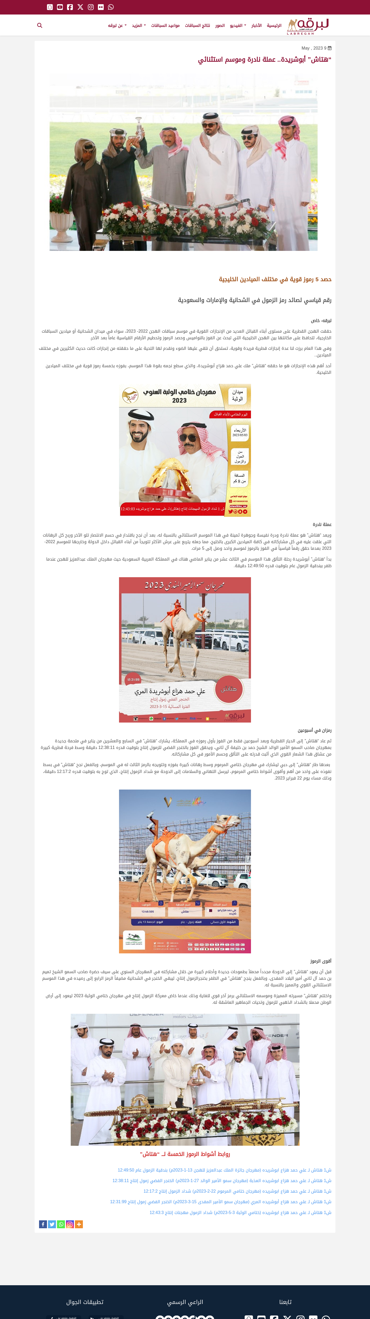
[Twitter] (52, 1224)
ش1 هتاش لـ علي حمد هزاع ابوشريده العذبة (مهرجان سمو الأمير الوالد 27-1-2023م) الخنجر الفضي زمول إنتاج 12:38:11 (221, 1181)
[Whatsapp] (61, 1224)
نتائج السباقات (197, 25)
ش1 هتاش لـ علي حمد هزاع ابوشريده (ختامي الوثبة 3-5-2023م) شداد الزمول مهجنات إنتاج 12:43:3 (240, 1212)
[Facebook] (43, 1224)
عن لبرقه (117, 25)
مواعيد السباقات (165, 25)
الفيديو (238, 25)
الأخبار (257, 25)
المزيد (139, 25)
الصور (220, 25)
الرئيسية (274, 25)
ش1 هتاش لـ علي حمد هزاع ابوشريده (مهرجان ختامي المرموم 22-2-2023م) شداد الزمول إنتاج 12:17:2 (237, 1191)
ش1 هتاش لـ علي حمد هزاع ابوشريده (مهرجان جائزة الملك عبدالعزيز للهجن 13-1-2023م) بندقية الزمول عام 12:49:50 (224, 1170)
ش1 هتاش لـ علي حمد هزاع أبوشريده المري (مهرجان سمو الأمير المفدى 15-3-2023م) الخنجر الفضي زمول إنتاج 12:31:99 (220, 1202)
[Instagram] (70, 1224)
